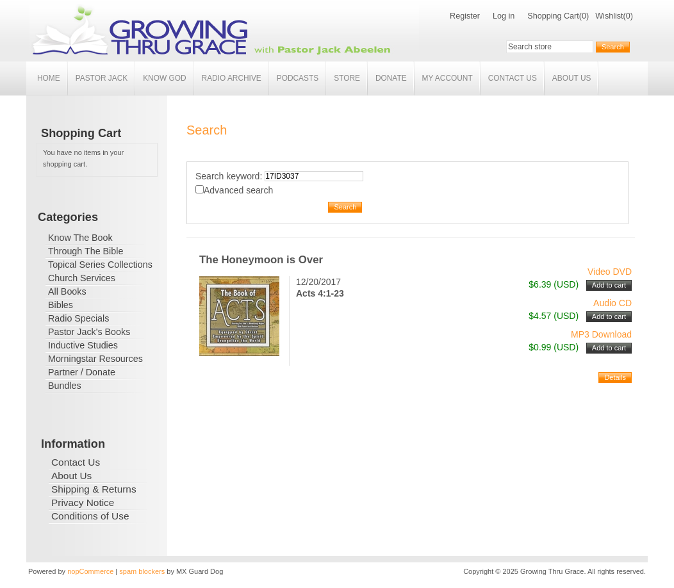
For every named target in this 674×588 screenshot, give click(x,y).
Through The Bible (85, 251)
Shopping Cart (553, 16)
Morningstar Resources (95, 359)
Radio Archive (231, 78)
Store (347, 78)
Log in (503, 16)
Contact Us (512, 78)
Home (48, 78)
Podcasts (297, 78)
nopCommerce (90, 571)
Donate (391, 78)
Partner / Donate (81, 372)
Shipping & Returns (93, 489)
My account (447, 78)
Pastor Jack (102, 78)
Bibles (60, 305)
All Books (67, 291)
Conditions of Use (90, 515)
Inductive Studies (83, 345)
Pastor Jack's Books (89, 332)
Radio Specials (78, 318)
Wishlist (609, 16)
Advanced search (238, 190)
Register (465, 16)
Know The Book (80, 238)
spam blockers (142, 571)
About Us (571, 78)
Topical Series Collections (100, 264)
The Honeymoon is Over (261, 260)
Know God (164, 78)
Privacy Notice (82, 502)
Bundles (64, 385)
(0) (584, 16)
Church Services (81, 278)
